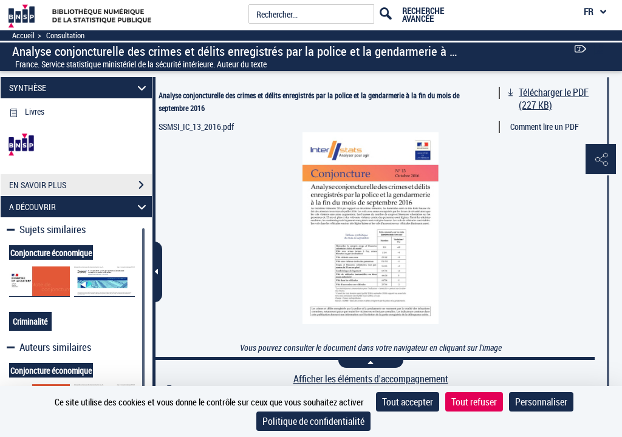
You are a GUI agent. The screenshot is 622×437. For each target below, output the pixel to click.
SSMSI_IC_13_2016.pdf (196, 126)
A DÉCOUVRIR (79, 206)
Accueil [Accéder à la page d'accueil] (23, 35)
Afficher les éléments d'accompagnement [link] (370, 379)
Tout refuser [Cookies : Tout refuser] (474, 401)
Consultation (65, 35)
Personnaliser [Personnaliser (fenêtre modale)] (541, 401)
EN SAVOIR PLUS (80, 185)
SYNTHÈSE (79, 87)
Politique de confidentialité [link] (313, 421)
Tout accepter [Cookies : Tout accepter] (407, 401)
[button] (601, 159)
